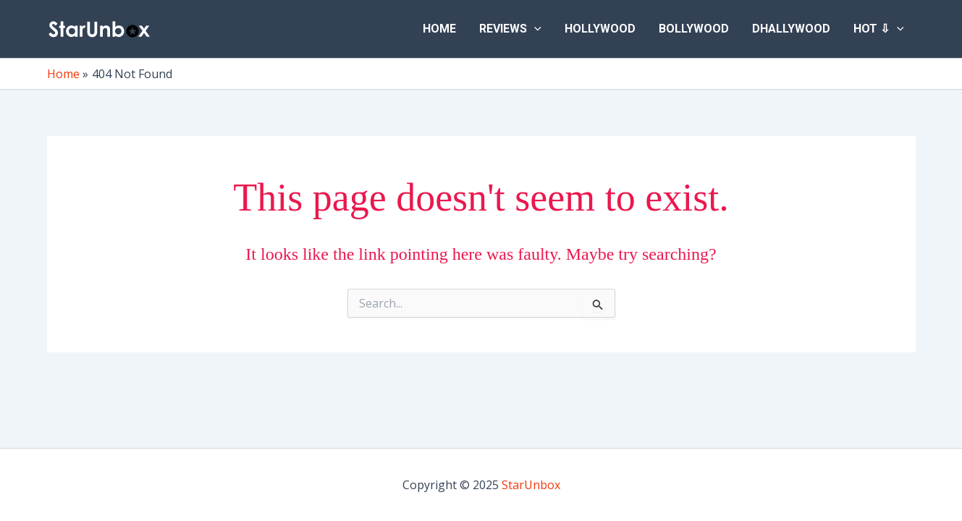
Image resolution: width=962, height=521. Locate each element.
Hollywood (600, 28)
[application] (534, 29)
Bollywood (694, 28)
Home (439, 28)
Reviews (510, 29)
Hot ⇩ (878, 29)
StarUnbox (531, 485)
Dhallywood (791, 28)
